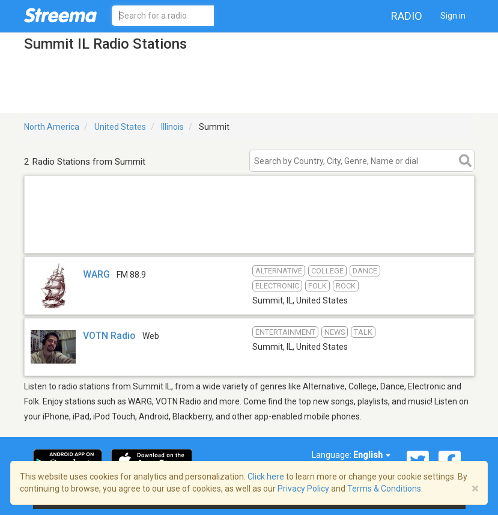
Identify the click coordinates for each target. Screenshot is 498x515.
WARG (96, 274)
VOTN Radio (109, 335)
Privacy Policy (303, 488)
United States (120, 127)
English (371, 455)
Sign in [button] (453, 15)
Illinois (172, 127)
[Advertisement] (249, 237)
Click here (265, 476)
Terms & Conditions (384, 488)
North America (51, 127)
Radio (406, 16)
